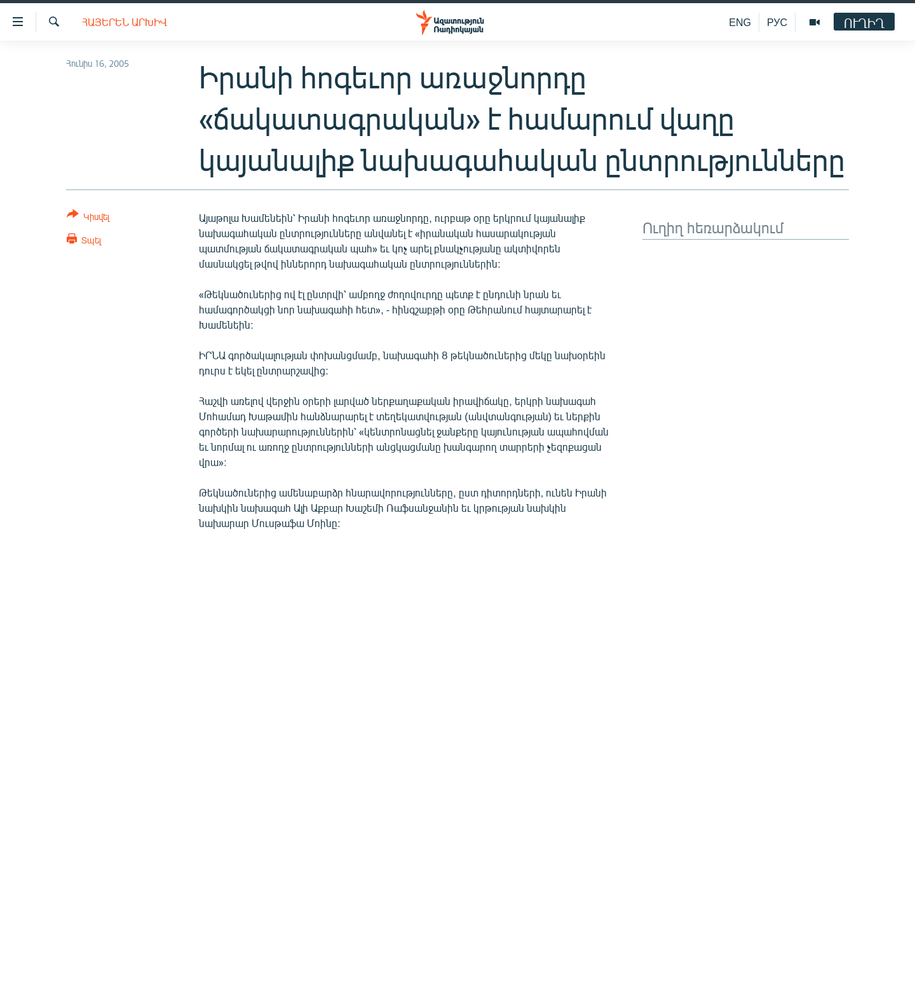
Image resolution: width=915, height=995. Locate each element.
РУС (777, 22)
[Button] (88, 217)
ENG (740, 22)
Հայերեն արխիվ (124, 22)
